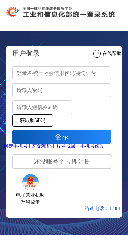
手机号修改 (92, 146)
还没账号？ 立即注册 (62, 161)
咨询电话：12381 (103, 208)
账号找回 (65, 146)
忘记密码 (42, 146)
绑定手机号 (16, 146)
